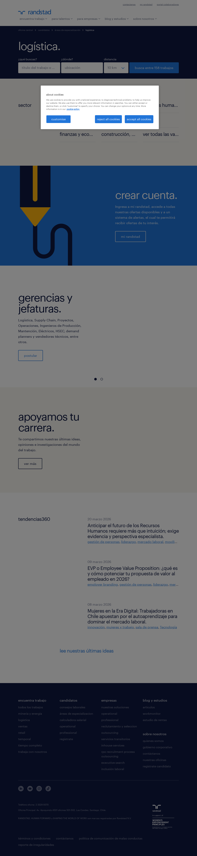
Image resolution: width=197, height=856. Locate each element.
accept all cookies (139, 119)
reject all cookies (108, 119)
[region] (100, 107)
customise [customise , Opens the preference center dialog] (58, 119)
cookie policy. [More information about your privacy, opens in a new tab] (73, 109)
